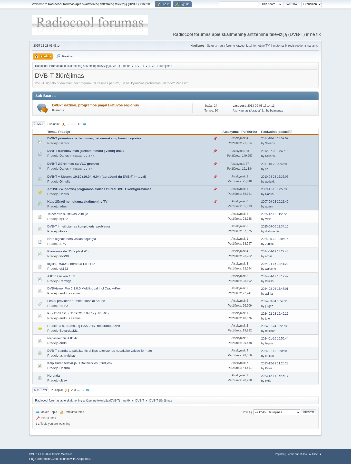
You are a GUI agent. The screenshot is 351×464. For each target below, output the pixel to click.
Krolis (269, 368)
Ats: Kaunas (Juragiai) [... (249, 110)
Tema (51, 132)
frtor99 (64, 256)
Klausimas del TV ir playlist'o (67, 251)
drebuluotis (272, 231)
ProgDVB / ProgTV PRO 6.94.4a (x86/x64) (78, 313)
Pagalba (280, 454)
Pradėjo (64, 132)
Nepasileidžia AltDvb (62, 338)
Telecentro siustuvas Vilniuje (67, 214)
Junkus (269, 244)
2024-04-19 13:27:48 (274, 251)
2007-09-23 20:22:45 (274, 201)
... (75, 124)
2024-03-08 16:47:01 (274, 288)
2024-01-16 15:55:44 (274, 338)
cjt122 (63, 219)
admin (63, 206)
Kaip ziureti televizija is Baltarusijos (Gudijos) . (80, 363)
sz (266, 169)
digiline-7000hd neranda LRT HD (71, 264)
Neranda (53, 375)
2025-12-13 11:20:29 (274, 214)
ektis (268, 380)
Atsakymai (231, 132)
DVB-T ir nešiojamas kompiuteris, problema (78, 226)
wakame (270, 268)
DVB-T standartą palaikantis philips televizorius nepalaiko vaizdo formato (99, 350)
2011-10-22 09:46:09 (274, 164)
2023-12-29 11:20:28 (274, 363)
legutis (269, 343)
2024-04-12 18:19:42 (274, 276)
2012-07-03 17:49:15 (274, 151)
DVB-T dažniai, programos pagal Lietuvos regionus (95, 105)
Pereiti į (247, 412)
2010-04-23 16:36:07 (274, 176)
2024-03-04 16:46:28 (274, 301)
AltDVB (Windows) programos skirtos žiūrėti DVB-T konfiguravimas (99, 189)
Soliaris (270, 143)
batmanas (276, 110)
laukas (269, 281)
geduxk (270, 181)
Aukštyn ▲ (315, 454)
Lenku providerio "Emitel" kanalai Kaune (76, 301)
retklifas (270, 331)
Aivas (63, 231)
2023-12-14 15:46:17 (274, 376)
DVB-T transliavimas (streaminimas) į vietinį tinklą (85, 151)
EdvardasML (68, 330)
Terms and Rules (297, 454)
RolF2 (63, 306)
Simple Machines (62, 454)
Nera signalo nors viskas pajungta (71, 239)
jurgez (269, 306)
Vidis (268, 219)
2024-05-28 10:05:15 (274, 239)
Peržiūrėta (249, 132)
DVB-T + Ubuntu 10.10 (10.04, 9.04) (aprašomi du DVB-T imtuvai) (96, 176)
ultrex (63, 380)
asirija (269, 293)
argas (269, 256)
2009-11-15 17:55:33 (274, 189)
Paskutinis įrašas (276, 132)
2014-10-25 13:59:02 (274, 138)
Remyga (65, 281)
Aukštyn (40, 390)
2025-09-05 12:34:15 (274, 226)
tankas (269, 356)
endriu (63, 343)
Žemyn (38, 124)
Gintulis (64, 181)
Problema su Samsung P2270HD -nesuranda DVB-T (85, 326)
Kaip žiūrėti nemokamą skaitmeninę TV (77, 201)
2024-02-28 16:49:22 (274, 313)
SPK (62, 244)
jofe (267, 318)
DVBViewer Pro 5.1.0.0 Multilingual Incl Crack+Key (84, 288)
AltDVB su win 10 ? (61, 276)
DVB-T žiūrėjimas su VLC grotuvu (73, 163)
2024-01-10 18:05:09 (274, 351)
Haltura (64, 368)
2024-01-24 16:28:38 (274, 326)
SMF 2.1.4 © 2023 (40, 454)
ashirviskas (67, 355)
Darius (64, 143)
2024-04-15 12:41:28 (274, 264)
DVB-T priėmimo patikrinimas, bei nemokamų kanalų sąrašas (94, 138)
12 (79, 124)
